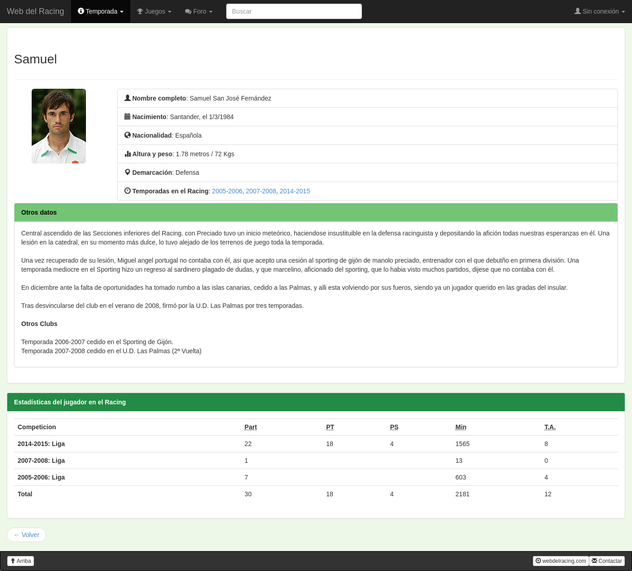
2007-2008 (261, 191)
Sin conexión (600, 11)
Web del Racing (35, 11)
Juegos (154, 11)
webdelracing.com (561, 561)
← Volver (26, 534)
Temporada (101, 11)
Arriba (20, 561)
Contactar (607, 561)
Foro (199, 11)
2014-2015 (295, 191)
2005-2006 (227, 191)
